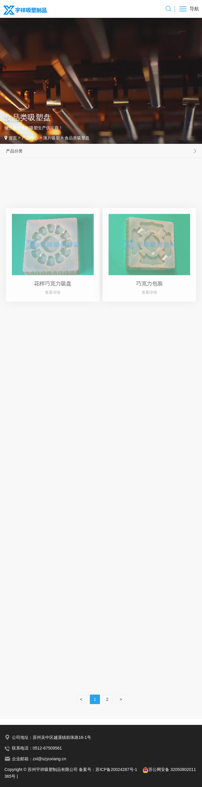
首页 (13, 138)
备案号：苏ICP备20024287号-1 (111, 769)
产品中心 (30, 138)
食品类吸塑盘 (77, 138)
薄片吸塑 (51, 138)
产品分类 (14, 151)
